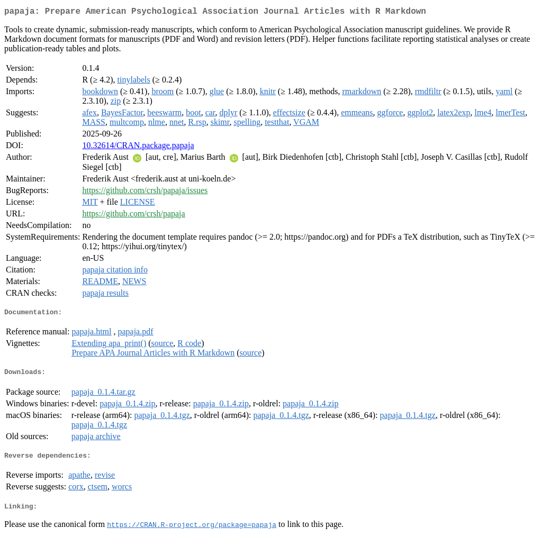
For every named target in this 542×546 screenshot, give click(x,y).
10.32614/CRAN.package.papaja (138, 147)
